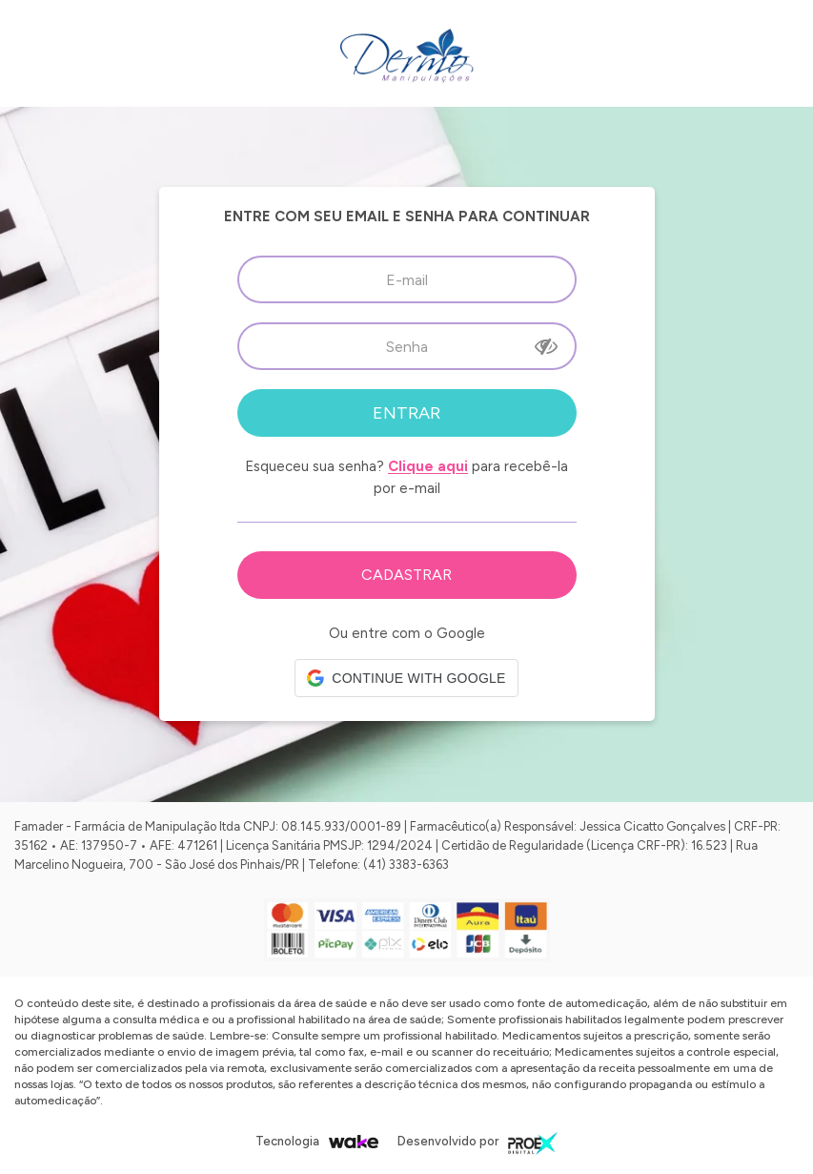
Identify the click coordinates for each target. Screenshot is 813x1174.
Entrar (406, 412)
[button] (406, 678)
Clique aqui (428, 466)
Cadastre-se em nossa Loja (407, 575)
